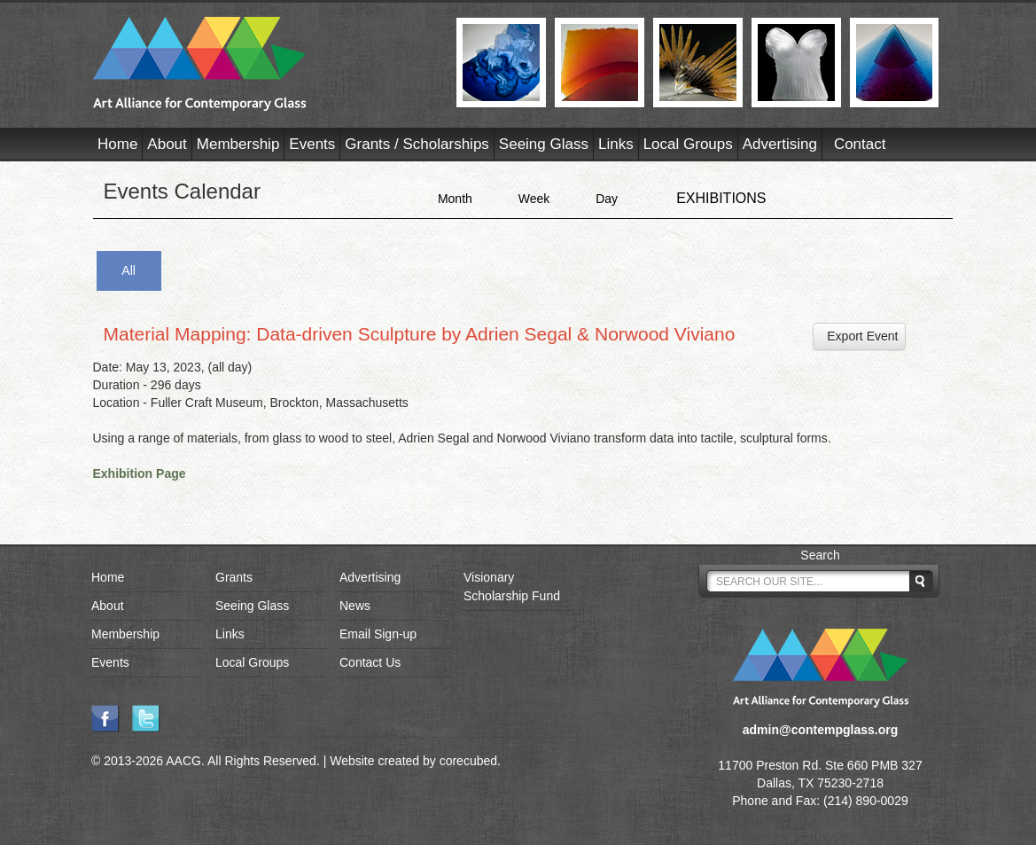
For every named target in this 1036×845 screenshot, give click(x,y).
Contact (860, 144)
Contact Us (370, 662)
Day (607, 199)
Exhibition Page (139, 473)
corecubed (468, 761)
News (354, 606)
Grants (234, 577)
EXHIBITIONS (721, 198)
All (128, 270)
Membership (238, 144)
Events (312, 144)
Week (534, 199)
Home (117, 144)
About (166, 144)
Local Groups (688, 144)
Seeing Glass (543, 144)
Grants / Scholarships (417, 144)
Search (819, 555)
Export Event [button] (860, 336)
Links (616, 144)
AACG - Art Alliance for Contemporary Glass (263, 64)
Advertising (780, 144)
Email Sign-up (378, 634)
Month (455, 199)
